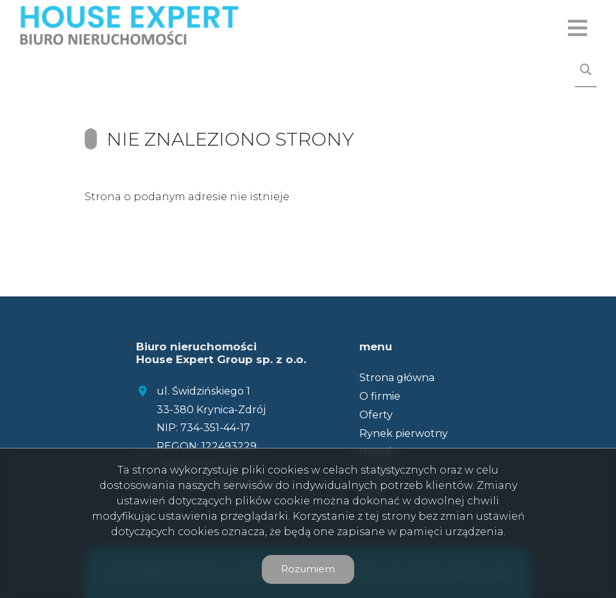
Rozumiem (308, 569)
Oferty (376, 415)
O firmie (379, 396)
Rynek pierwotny (403, 433)
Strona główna (396, 378)
